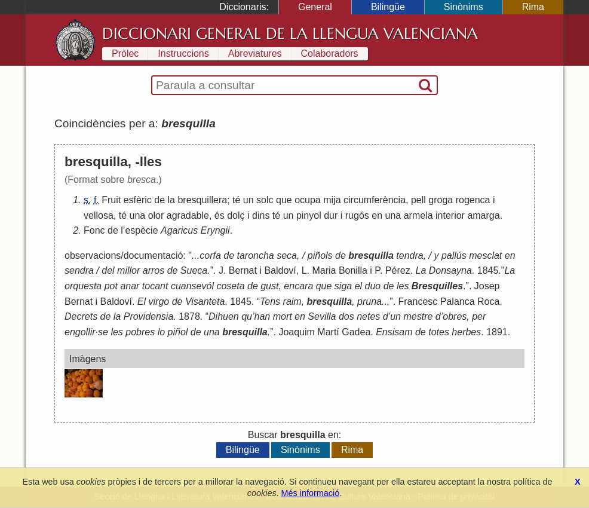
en (377, 215)
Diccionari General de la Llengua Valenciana (290, 33)
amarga (483, 215)
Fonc (94, 230)
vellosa (98, 215)
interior (450, 215)
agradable (188, 215)
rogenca (473, 200)
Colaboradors (329, 53)
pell (418, 200)
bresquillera (202, 200)
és (219, 215)
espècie (141, 230)
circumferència (374, 200)
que (284, 200)
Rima (533, 7)
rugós (357, 215)
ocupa (307, 200)
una (138, 215)
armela (418, 215)
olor (156, 215)
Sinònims (463, 7)
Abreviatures (255, 53)
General (315, 7)
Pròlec (125, 53)
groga (440, 200)
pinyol (308, 215)
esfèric (138, 200)
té (236, 200)
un (248, 200)
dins (260, 215)
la (171, 200)
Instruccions (183, 53)
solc (264, 200)
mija (331, 200)
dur (331, 215)
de (159, 200)
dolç (235, 215)
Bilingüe (388, 7)
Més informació (310, 493)
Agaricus (179, 230)
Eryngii (215, 230)
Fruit (111, 200)
